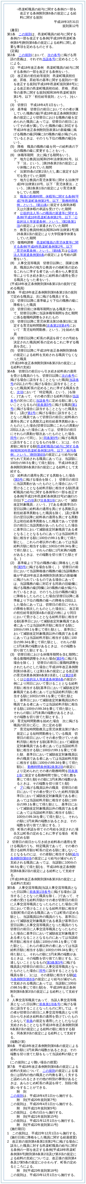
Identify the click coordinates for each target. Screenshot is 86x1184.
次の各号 (53, 55)
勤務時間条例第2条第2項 (45, 767)
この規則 (25, 34)
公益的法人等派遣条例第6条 (43, 679)
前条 (29, 1021)
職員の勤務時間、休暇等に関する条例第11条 (48, 200)
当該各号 (48, 59)
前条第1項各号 (49, 1004)
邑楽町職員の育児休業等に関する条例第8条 (46, 246)
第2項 (69, 675)
